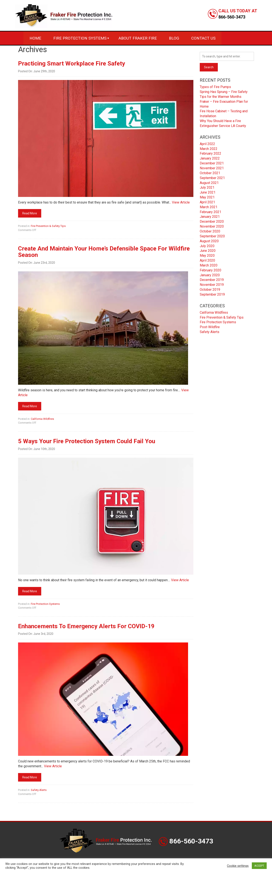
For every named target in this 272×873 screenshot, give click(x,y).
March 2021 (208, 207)
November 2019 (212, 285)
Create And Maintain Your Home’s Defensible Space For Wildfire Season (104, 252)
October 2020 (210, 231)
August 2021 (209, 183)
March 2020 (208, 265)
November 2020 (212, 226)
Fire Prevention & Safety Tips (48, 226)
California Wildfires (42, 418)
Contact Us (203, 38)
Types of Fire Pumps (215, 87)
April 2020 (207, 260)
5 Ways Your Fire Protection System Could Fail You (86, 441)
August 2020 (209, 241)
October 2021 (210, 173)
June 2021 (207, 192)
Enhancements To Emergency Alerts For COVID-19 (86, 626)
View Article (181, 202)
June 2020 (207, 251)
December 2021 (212, 163)
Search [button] (209, 67)
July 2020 (207, 246)
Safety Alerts (39, 790)
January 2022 (210, 158)
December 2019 (212, 280)
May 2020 (207, 255)
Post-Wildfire (210, 327)
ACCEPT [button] (259, 865)
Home (35, 38)
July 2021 (207, 187)
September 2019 (212, 294)
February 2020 (210, 270)
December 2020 (212, 221)
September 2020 (212, 236)
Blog (174, 38)
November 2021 (212, 168)
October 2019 (210, 290)
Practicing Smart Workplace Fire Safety (71, 63)
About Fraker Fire (138, 38)
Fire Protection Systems (79, 38)
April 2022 (207, 144)
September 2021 (212, 178)
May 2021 (207, 197)
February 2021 (210, 212)
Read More (29, 213)
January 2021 (210, 217)
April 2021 (207, 202)
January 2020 (210, 275)
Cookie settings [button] (238, 866)
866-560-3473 (231, 17)
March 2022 (208, 149)
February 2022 (210, 153)
